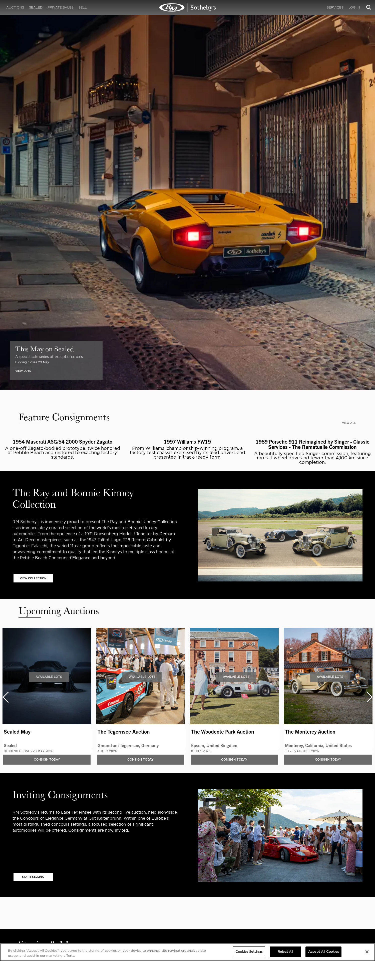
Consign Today (47, 759)
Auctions (15, 7)
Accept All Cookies (323, 951)
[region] (187, 952)
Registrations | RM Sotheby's (188, 7)
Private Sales (61, 7)
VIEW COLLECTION (33, 578)
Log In (354, 7)
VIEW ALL (349, 423)
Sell (83, 7)
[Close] (366, 951)
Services (335, 7)
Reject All (285, 951)
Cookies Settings (248, 951)
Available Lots (49, 677)
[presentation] (5, 697)
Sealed (36, 7)
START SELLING (33, 876)
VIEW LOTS (23, 371)
